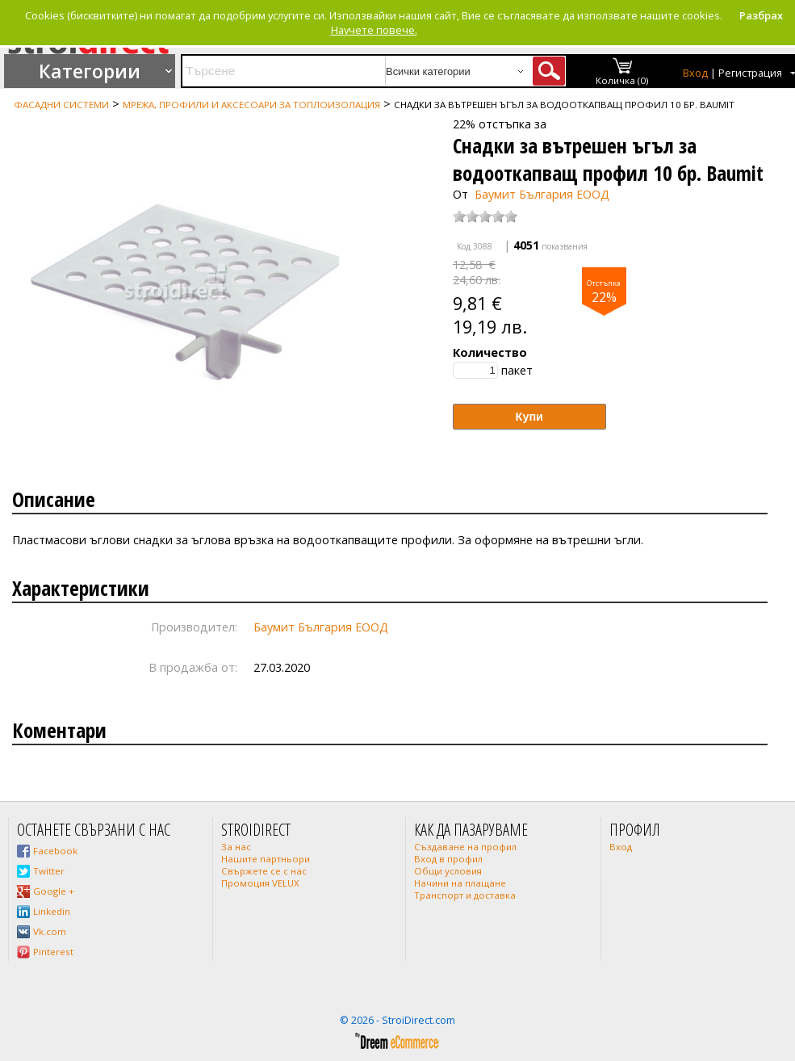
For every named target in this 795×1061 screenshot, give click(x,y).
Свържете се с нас (264, 871)
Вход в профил (448, 859)
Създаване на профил (465, 847)
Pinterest (53, 952)
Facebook (55, 851)
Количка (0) (622, 80)
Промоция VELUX (260, 883)
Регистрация (750, 73)
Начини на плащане (460, 883)
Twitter (49, 871)
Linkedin (51, 911)
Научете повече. (374, 30)
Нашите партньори (265, 859)
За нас (236, 847)
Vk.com (49, 931)
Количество (490, 352)
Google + (53, 891)
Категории (89, 71)
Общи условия (448, 871)
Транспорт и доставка (465, 895)
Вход (695, 73)
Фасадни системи (61, 105)
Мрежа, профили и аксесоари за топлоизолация (251, 105)
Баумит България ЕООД (542, 194)
